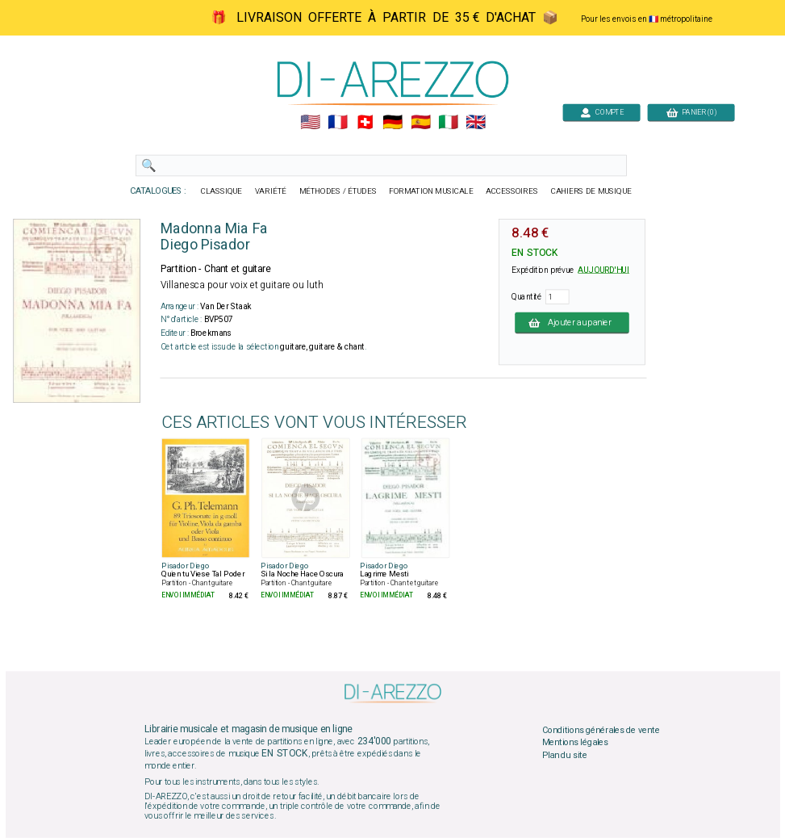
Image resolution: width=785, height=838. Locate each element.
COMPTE (601, 112)
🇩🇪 (392, 123)
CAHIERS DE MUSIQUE (590, 191)
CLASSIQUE (221, 191)
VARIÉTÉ (270, 191)
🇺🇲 (309, 123)
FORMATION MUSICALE (431, 191)
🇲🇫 (338, 123)
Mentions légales (574, 742)
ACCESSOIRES (512, 191)
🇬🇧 (476, 123)
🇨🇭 (365, 123)
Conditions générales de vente (600, 729)
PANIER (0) (691, 112)
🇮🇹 (447, 123)
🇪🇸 (420, 123)
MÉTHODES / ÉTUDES (337, 191)
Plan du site (564, 754)
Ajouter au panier (572, 322)
